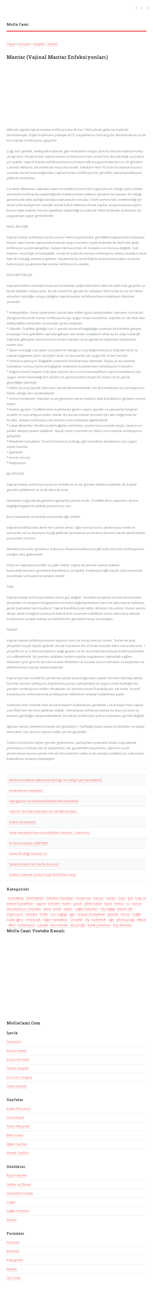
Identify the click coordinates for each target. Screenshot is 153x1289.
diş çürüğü (77, 925)
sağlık (136, 914)
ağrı (111, 919)
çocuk (77, 903)
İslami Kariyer (17, 1086)
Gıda (121, 898)
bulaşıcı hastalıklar (91, 914)
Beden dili (125, 909)
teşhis (68, 909)
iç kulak (42, 925)
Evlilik (44, 914)
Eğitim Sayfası (17, 1144)
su (128, 903)
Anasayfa (14, 1041)
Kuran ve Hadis (18, 1059)
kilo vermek (59, 925)
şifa (130, 898)
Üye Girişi (14, 1278)
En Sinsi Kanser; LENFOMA (28, 843)
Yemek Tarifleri (18, 1153)
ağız (72, 914)
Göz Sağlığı (58, 914)
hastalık (31, 914)
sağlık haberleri (86, 909)
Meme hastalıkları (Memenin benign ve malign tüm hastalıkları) (55, 780)
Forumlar (13, 1242)
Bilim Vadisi (15, 1135)
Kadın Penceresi (19, 1108)
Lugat (11, 1202)
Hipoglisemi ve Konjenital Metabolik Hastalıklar (43, 801)
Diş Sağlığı (107, 909)
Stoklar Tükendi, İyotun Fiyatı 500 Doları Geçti (42, 874)
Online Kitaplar (18, 1068)
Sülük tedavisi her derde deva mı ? (34, 864)
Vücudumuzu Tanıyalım (24, 909)
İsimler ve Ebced (19, 1184)
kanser (98, 898)
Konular (24, 44)
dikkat (141, 919)
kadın (67, 903)
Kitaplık (38, 44)
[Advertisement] (70, 96)
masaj (136, 903)
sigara (40, 903)
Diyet (108, 903)
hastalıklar (16, 898)
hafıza (119, 903)
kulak (57, 909)
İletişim (52, 44)
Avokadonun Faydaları (26, 790)
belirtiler (54, 903)
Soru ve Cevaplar (20, 1077)
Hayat (11, 44)
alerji (47, 909)
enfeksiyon (26, 925)
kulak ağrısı (15, 919)
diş (87, 919)
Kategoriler (15, 1260)
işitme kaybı (93, 903)
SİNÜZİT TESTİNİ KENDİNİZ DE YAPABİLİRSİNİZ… (44, 811)
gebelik (113, 914)
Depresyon (15, 914)
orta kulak (33, 919)
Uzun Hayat (15, 1117)
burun (125, 914)
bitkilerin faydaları (60, 898)
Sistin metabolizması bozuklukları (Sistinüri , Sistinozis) (49, 832)
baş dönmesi (122, 925)
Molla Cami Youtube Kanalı (36, 930)
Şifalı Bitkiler (35, 898)
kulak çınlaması (99, 925)
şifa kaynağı (125, 919)
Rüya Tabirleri (17, 1175)
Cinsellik (76, 919)
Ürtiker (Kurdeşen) (22, 822)
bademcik (99, 919)
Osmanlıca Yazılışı (20, 1193)
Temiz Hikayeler (18, 1126)
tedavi (111, 898)
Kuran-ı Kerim (17, 1050)
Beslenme (83, 898)
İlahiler (12, 1220)
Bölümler (13, 1251)
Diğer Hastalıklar (55, 919)
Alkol (11, 925)
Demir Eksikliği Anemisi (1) (28, 853)
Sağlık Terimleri (18, 1211)
